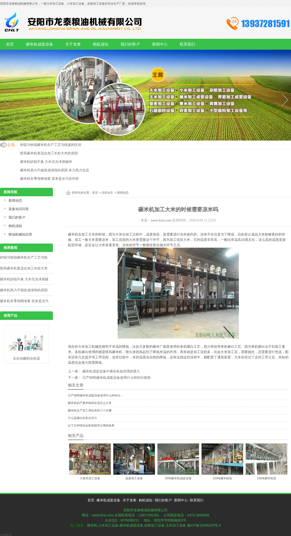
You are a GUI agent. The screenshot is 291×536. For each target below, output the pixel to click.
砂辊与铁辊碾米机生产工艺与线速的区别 (50, 145)
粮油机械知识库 (20, 234)
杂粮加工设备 (154, 525)
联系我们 (187, 44)
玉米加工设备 (176, 525)
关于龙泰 (73, 44)
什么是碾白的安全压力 (82, 418)
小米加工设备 (108, 525)
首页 (10, 44)
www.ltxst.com (161, 220)
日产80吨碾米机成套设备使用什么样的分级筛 (116, 377)
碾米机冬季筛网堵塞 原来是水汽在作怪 (49, 179)
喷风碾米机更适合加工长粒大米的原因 (49, 153)
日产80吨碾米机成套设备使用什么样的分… (95, 395)
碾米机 (92, 525)
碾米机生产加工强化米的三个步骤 (90, 410)
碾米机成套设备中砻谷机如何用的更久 (110, 371)
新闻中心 (160, 44)
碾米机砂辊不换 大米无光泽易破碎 (46, 162)
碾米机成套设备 (39, 44)
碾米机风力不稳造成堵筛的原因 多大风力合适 (54, 170)
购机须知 (100, 44)
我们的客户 (130, 44)
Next (282, 93)
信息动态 (107, 192)
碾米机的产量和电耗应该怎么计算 (90, 403)
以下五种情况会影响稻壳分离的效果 (91, 425)
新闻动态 (15, 200)
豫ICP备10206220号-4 (204, 525)
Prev (3, 93)
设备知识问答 (18, 209)
